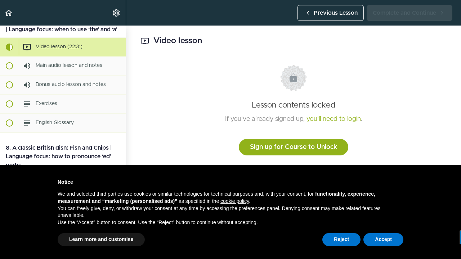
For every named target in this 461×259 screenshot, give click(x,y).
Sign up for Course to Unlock (293, 147)
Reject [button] (341, 239)
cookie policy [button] (234, 201)
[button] (9, 13)
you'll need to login (333, 119)
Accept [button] (383, 239)
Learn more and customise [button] (101, 239)
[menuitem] (117, 13)
